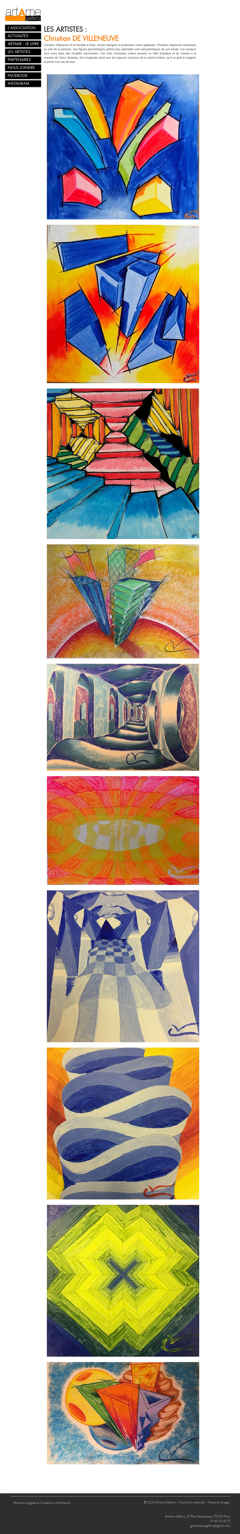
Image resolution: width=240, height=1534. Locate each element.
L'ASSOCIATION (21, 27)
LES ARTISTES (19, 51)
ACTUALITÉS (18, 35)
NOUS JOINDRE (21, 67)
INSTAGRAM (18, 83)
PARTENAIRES (19, 59)
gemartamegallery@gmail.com (210, 1525)
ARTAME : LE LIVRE (23, 43)
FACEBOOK (18, 75)
